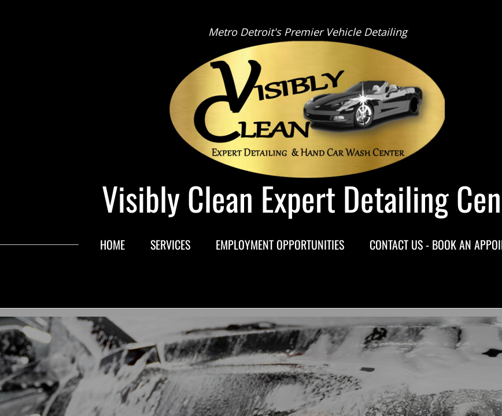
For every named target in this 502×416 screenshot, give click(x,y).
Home (112, 244)
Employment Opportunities (280, 244)
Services (170, 244)
